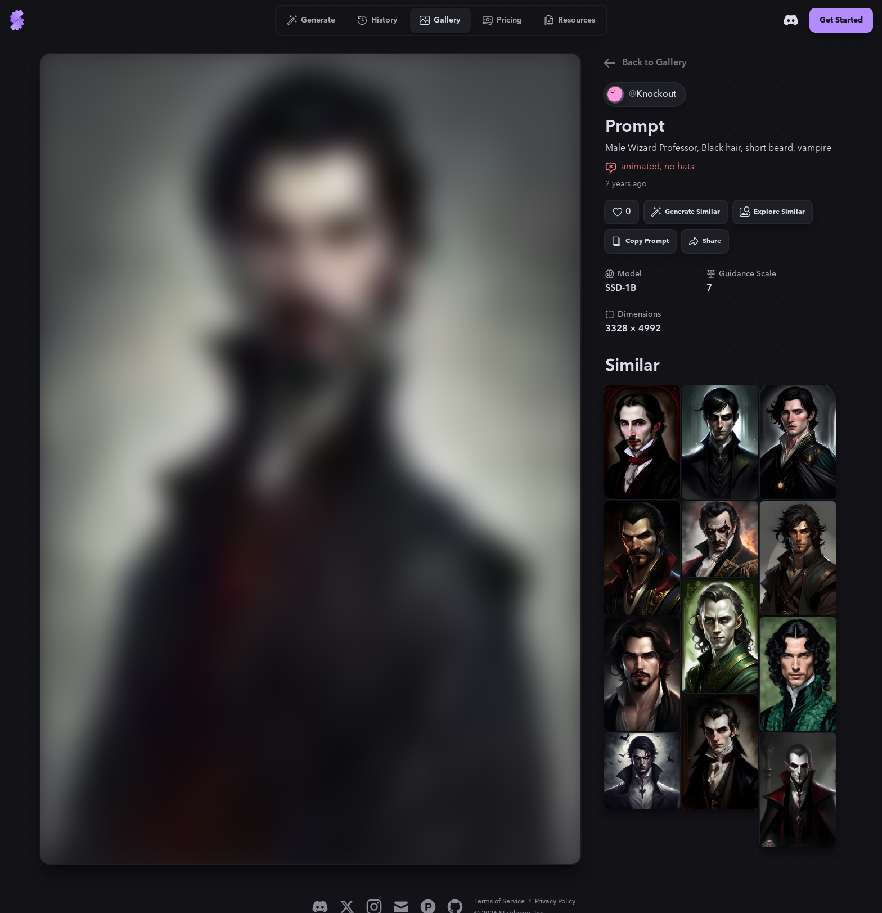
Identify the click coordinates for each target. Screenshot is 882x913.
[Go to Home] (17, 20)
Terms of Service (499, 901)
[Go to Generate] (311, 20)
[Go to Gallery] (440, 20)
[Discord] (791, 20)
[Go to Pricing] (502, 20)
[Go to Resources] (569, 20)
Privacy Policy (555, 901)
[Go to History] (377, 20)
